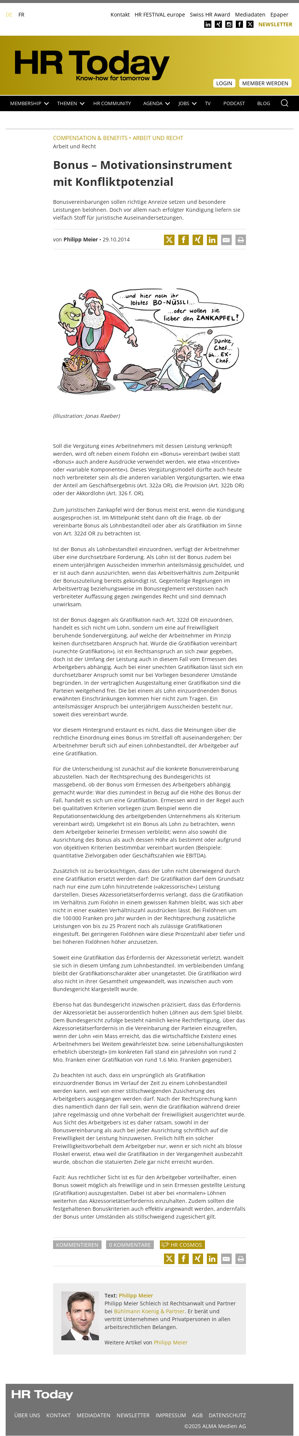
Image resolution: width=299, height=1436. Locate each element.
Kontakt (120, 14)
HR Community (112, 103)
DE (9, 14)
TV (208, 103)
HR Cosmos (186, 1244)
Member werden (265, 83)
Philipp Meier (81, 239)
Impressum (171, 1415)
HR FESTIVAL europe (160, 14)
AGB (197, 1415)
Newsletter (275, 24)
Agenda (156, 103)
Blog (263, 103)
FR (21, 14)
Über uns (27, 1415)
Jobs (188, 103)
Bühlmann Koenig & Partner (149, 1311)
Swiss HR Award (210, 14)
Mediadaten (250, 14)
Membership (29, 103)
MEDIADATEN (94, 1415)
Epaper (279, 14)
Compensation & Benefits (90, 138)
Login (224, 83)
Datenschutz (227, 1415)
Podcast (234, 103)
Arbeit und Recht (158, 138)
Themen (71, 103)
